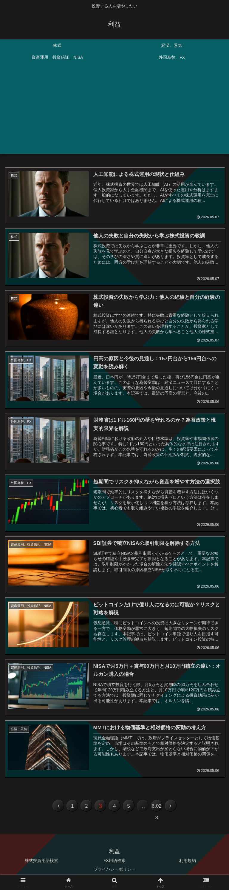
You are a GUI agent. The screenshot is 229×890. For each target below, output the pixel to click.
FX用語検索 (114, 862)
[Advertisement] (114, 112)
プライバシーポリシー (114, 870)
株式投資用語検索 (41, 862)
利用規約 (187, 862)
